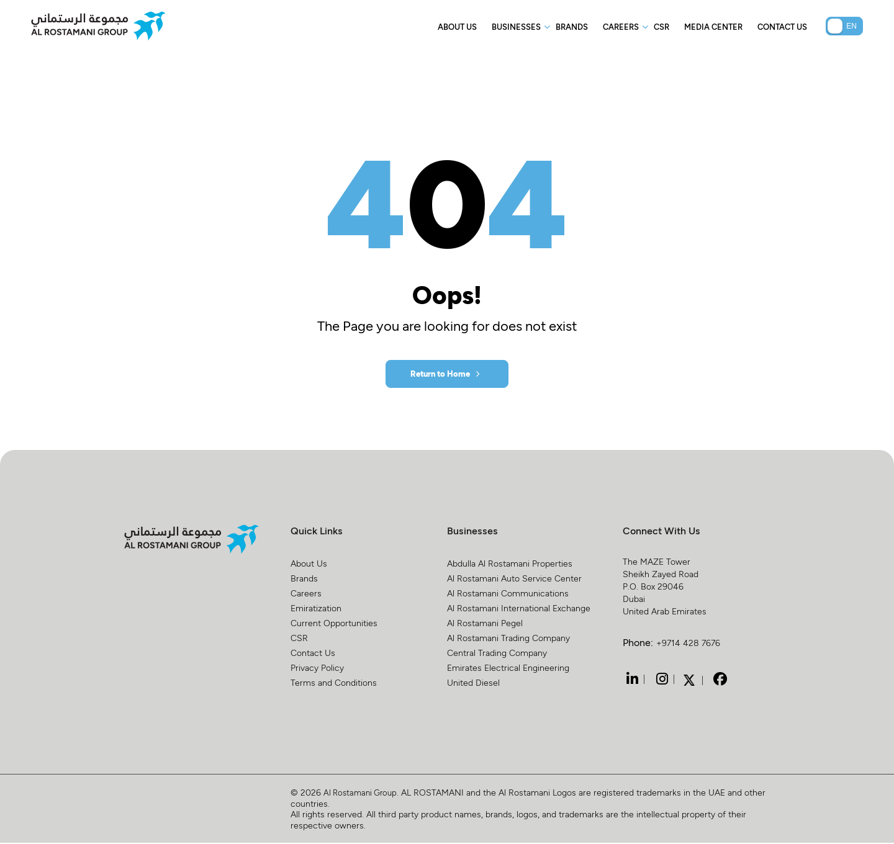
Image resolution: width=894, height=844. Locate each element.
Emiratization (316, 609)
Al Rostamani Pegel (485, 624)
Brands (572, 27)
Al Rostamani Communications (508, 594)
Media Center (713, 27)
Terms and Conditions (334, 683)
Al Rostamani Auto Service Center (514, 579)
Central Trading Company (497, 654)
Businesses (516, 27)
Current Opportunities (334, 624)
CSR (661, 27)
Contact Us (782, 27)
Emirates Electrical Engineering (508, 668)
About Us (457, 27)
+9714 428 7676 (688, 644)
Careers (621, 27)
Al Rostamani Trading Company (508, 639)
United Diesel (473, 683)
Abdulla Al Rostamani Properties (509, 564)
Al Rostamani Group (362, 793)
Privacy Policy (317, 668)
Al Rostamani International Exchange (518, 609)
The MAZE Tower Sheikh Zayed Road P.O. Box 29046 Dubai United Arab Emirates (665, 587)
